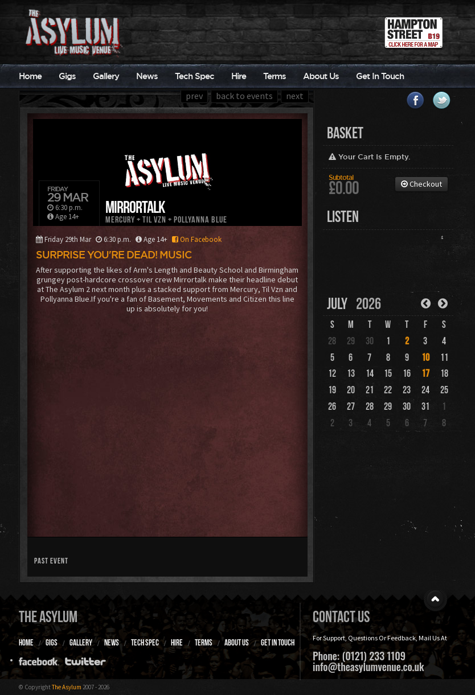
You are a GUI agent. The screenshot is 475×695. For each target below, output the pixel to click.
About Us (321, 76)
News (147, 76)
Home (30, 76)
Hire (238, 76)
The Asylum (48, 617)
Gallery (106, 76)
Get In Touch (380, 76)
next (295, 95)
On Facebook (195, 239)
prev (194, 95)
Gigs (67, 76)
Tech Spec (194, 76)
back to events (244, 95)
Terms (274, 76)
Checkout (421, 184)
